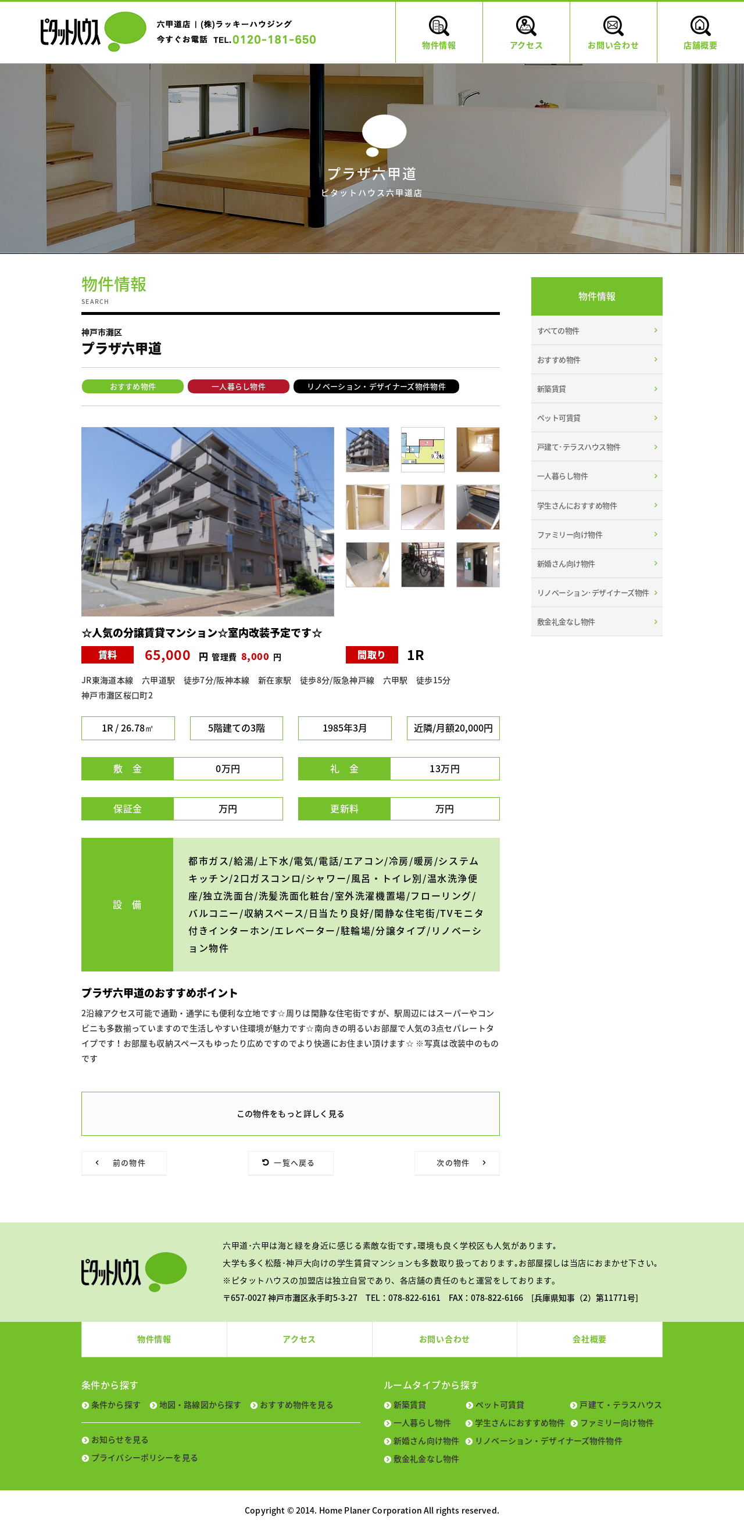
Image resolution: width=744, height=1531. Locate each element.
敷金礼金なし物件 (566, 621)
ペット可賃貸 (559, 417)
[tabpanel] (207, 521)
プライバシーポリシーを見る (144, 1457)
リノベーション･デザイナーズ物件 (593, 592)
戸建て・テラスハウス (620, 1404)
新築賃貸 (551, 388)
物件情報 (154, 1338)
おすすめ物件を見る (297, 1404)
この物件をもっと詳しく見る (291, 1113)
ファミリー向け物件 (569, 534)
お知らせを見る (120, 1439)
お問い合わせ (444, 1338)
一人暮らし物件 (239, 386)
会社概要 (590, 1338)
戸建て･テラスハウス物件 (579, 446)
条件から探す (116, 1404)
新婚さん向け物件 (566, 563)
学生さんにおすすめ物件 (577, 505)
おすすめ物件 (133, 386)
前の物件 (129, 1162)
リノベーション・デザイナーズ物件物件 (376, 386)
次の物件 (453, 1162)
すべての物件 (558, 330)
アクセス (299, 1338)
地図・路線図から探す (200, 1404)
